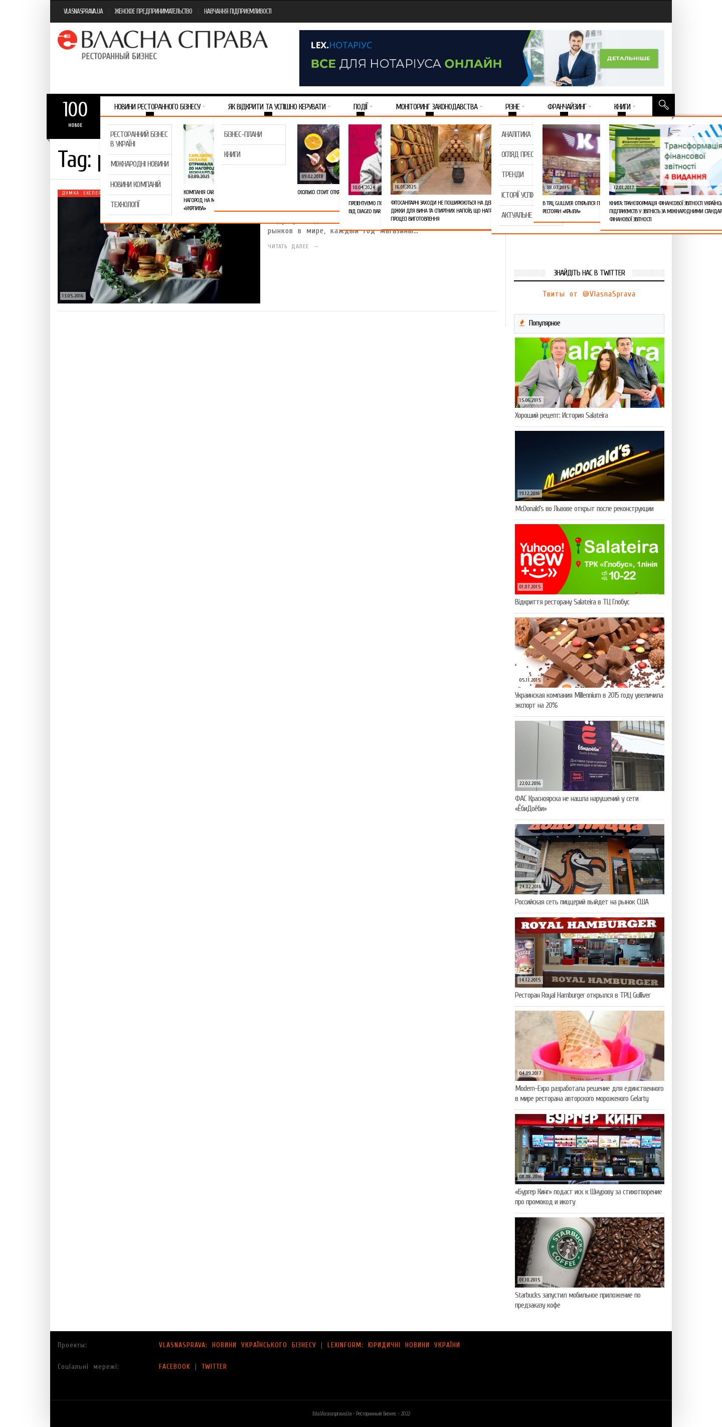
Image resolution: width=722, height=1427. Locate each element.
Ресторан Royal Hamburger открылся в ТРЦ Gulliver (582, 995)
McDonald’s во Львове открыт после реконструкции (584, 508)
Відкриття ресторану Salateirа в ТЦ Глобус (572, 601)
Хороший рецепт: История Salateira (561, 415)
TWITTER (214, 1366)
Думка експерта (84, 193)
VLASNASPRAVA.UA (83, 11)
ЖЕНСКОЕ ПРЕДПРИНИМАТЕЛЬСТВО (153, 11)
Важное (120, 127)
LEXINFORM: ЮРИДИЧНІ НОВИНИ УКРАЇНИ (393, 1345)
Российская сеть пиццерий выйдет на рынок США (581, 901)
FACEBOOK (175, 1366)
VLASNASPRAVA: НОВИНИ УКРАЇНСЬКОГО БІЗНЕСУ (237, 1345)
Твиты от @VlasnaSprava (589, 293)
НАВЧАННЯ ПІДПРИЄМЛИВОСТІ (237, 11)
